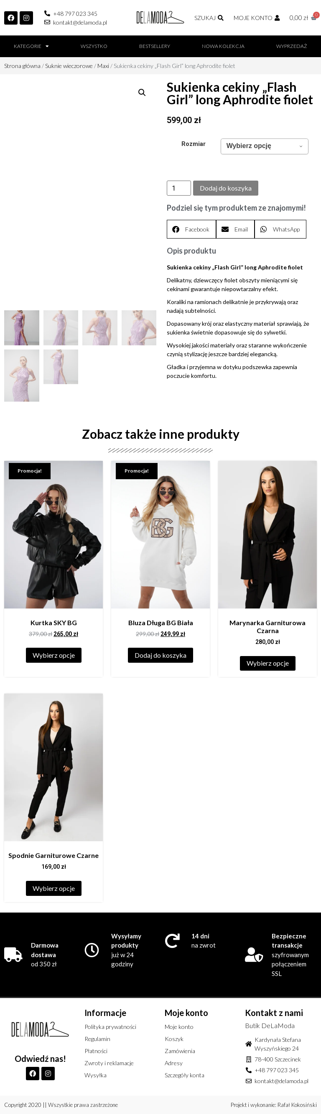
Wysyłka (95, 1075)
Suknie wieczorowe (69, 65)
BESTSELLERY (154, 46)
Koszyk (174, 1038)
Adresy (174, 1062)
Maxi (103, 65)
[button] (142, 92)
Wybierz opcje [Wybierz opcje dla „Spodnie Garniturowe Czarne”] (54, 888)
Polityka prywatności (110, 1026)
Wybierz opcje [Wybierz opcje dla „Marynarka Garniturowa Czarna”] (268, 663)
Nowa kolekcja (223, 46)
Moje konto (179, 1026)
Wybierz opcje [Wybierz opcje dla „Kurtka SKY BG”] (54, 655)
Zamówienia (180, 1050)
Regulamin (97, 1038)
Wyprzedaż (291, 46)
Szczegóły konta (184, 1075)
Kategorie (31, 46)
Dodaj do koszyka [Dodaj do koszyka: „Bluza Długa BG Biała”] (160, 655)
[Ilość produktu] (179, 188)
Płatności (95, 1050)
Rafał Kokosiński (297, 1104)
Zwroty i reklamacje (109, 1062)
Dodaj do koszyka (226, 188)
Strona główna (22, 65)
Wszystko (94, 46)
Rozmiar (193, 144)
